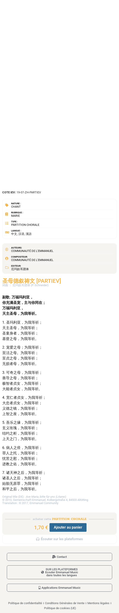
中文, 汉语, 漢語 (21, 234)
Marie (15, 215)
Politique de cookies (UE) (60, 608)
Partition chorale (25, 224)
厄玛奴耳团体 (20, 269)
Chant (16, 206)
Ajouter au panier (68, 527)
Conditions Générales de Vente (64, 603)
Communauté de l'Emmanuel (32, 251)
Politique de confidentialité (25, 603)
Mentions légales (98, 603)
